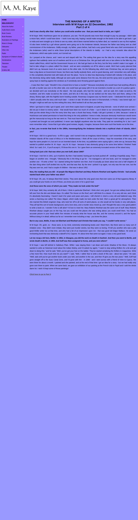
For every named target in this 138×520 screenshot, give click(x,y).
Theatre (4, 67)
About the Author (7, 26)
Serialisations (6, 60)
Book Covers (6, 33)
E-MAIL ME (6, 70)
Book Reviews (7, 37)
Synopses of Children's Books (12, 57)
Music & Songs (7, 43)
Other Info (5, 50)
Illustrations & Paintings (10, 40)
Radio (4, 53)
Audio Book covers (8, 30)
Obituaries (5, 47)
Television (5, 63)
